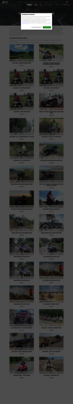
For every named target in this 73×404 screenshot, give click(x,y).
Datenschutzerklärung (25, 22)
